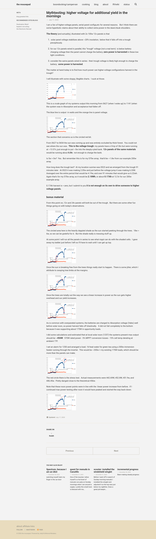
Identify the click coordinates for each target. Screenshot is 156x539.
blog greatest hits (22, 17)
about (105, 4)
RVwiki (115, 4)
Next (116, 467)
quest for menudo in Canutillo (80, 487)
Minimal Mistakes (52, 533)
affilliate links (29, 526)
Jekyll (42, 533)
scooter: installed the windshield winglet (104, 487)
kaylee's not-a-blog (23, 27)
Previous (69, 467)
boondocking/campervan (65, 4)
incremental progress (127, 486)
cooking (85, 4)
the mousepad (24, 4)
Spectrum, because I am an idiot (56, 487)
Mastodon (30, 530)
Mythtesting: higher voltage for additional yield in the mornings (87, 14)
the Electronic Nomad (24, 29)
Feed (41, 530)
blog (95, 4)
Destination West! (23, 25)
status (126, 4)
